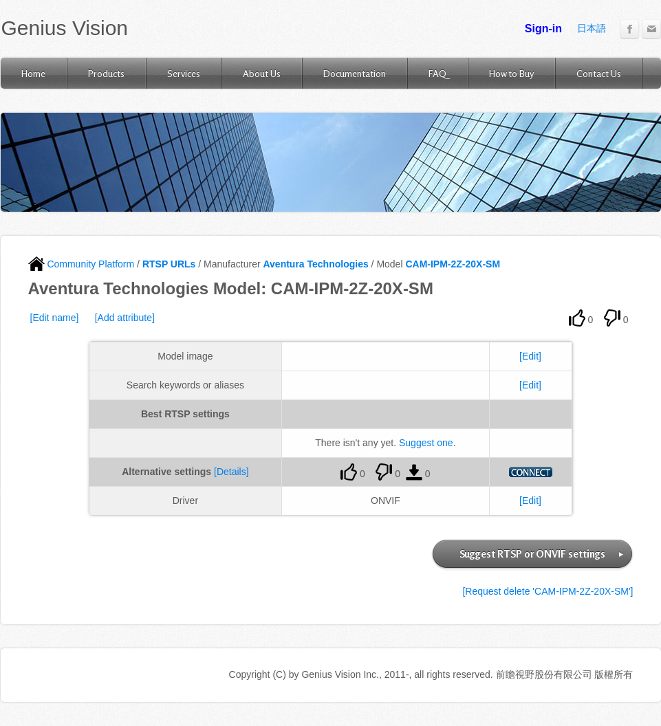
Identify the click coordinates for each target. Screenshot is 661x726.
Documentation (354, 73)
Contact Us (598, 73)
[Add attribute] (125, 317)
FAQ (437, 73)
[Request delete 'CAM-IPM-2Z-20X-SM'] (547, 591)
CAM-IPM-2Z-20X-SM (452, 264)
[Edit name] (54, 317)
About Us (262, 73)
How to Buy (511, 73)
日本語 (591, 28)
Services (183, 73)
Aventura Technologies (315, 264)
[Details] (231, 471)
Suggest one (426, 442)
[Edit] (530, 356)
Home (33, 73)
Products (106, 73)
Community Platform (81, 264)
